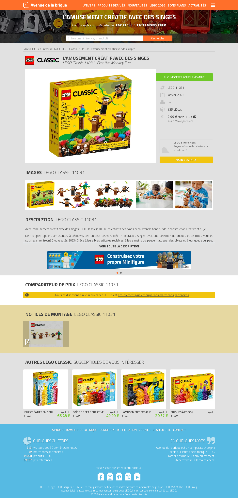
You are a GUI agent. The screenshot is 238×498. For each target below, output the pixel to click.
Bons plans (177, 5)
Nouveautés (137, 5)
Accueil (28, 49)
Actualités (197, 5)
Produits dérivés (111, 5)
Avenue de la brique (45, 5)
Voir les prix (186, 159)
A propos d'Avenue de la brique (74, 430)
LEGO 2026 (157, 5)
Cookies (145, 430)
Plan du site (162, 430)
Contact (179, 430)
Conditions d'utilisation (118, 430)
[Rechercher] (157, 38)
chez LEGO (182, 116)
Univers (89, 5)
